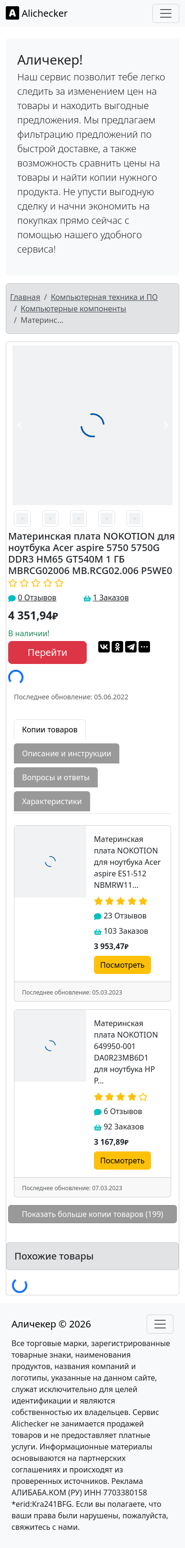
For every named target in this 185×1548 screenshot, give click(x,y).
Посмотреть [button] (122, 965)
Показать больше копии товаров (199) (92, 1214)
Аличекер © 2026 (51, 1323)
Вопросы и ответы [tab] (56, 777)
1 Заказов (111, 597)
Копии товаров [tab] (50, 729)
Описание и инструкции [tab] (66, 753)
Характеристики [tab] (52, 801)
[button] (19, 425)
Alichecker (37, 13)
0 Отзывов (37, 597)
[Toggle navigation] (165, 13)
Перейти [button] (48, 652)
